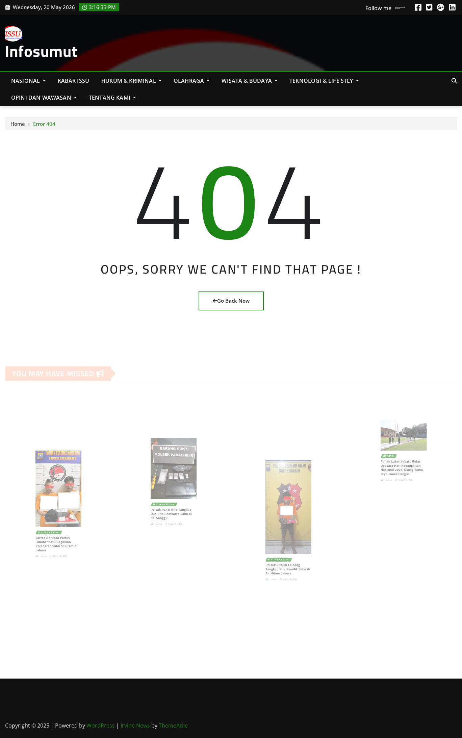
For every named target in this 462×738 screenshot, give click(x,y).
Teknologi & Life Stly (324, 80)
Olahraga (192, 80)
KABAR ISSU (73, 80)
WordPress (100, 725)
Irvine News (135, 725)
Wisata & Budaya (249, 80)
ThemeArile (173, 725)
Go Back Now (231, 300)
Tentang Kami (112, 97)
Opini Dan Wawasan (44, 97)
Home (17, 125)
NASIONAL (28, 80)
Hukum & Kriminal (131, 80)
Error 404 (44, 125)
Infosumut (41, 51)
